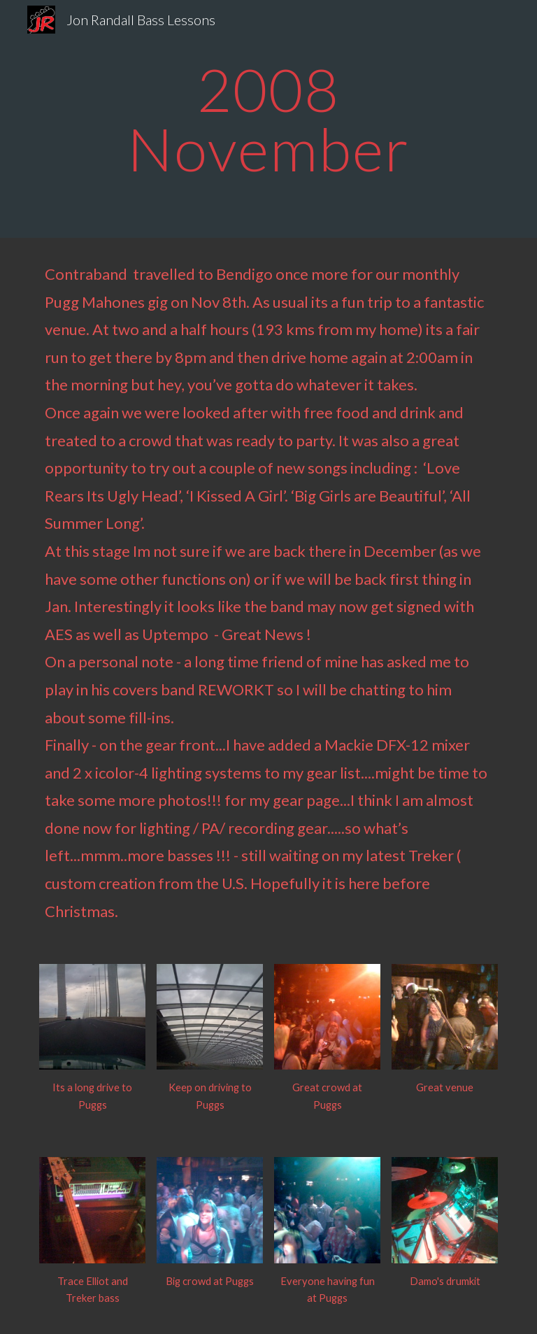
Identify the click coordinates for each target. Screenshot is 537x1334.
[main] (268, 119)
